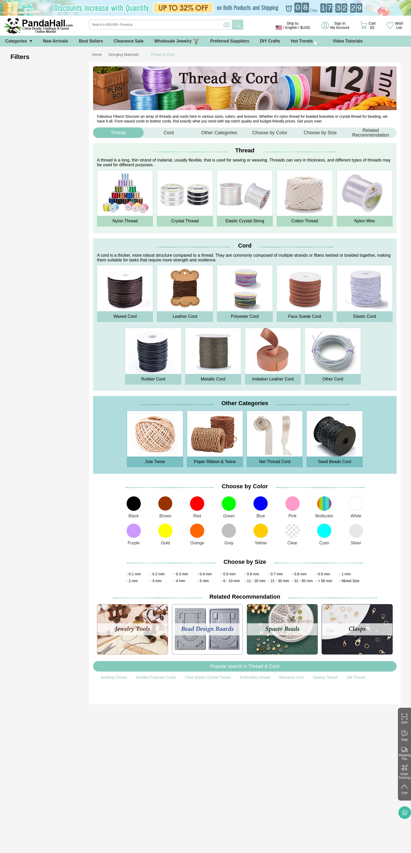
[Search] (182, 25)
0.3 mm (182, 574)
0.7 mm (277, 574)
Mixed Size (350, 581)
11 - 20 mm (256, 581)
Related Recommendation (370, 133)
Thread (118, 132)
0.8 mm (300, 574)
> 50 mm (325, 581)
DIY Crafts (270, 41)
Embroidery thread (255, 677)
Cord (169, 132)
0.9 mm (324, 574)
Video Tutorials (348, 41)
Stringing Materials (123, 54)
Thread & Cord (162, 54)
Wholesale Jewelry (177, 41)
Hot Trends (306, 41)
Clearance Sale (129, 41)
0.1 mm (135, 574)
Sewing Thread (325, 677)
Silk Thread (356, 677)
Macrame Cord (291, 677)
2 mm (133, 581)
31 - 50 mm (303, 581)
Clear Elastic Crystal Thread (208, 677)
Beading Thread (114, 677)
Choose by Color (269, 132)
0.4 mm (206, 574)
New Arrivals (55, 41)
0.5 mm (229, 574)
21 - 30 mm (280, 581)
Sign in (339, 25)
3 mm (156, 581)
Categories (16, 41)
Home (97, 54)
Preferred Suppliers (229, 41)
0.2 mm (158, 574)
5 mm (204, 581)
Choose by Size (320, 132)
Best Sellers (91, 41)
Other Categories (219, 132)
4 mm (180, 581)
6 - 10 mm (231, 581)
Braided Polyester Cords (156, 677)
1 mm (346, 574)
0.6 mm (253, 574)
